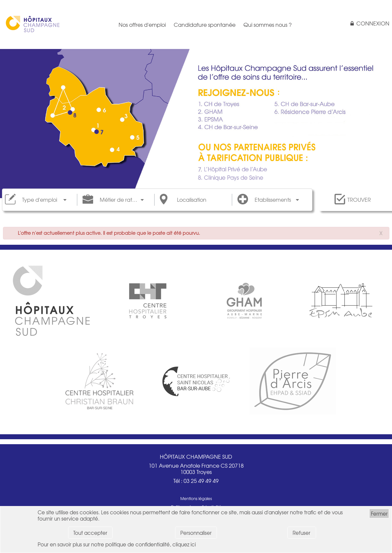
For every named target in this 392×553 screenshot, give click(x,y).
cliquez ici (184, 544)
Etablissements (273, 199)
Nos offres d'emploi (142, 24)
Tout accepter (90, 532)
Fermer (379, 513)
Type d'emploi (39, 199)
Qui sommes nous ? (267, 24)
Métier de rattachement (122, 199)
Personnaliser (196, 532)
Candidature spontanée (204, 24)
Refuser (301, 532)
